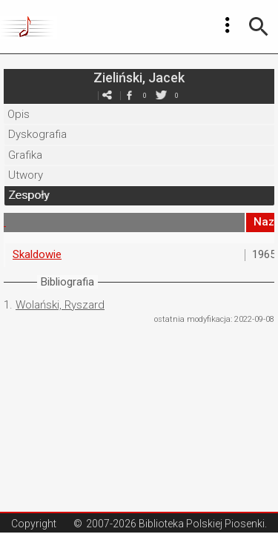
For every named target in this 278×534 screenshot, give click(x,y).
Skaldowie (37, 254)
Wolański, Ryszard (60, 305)
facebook (129, 95)
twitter (161, 95)
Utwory (25, 175)
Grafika (25, 155)
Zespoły (28, 195)
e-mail (107, 95)
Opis (18, 114)
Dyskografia (37, 134)
